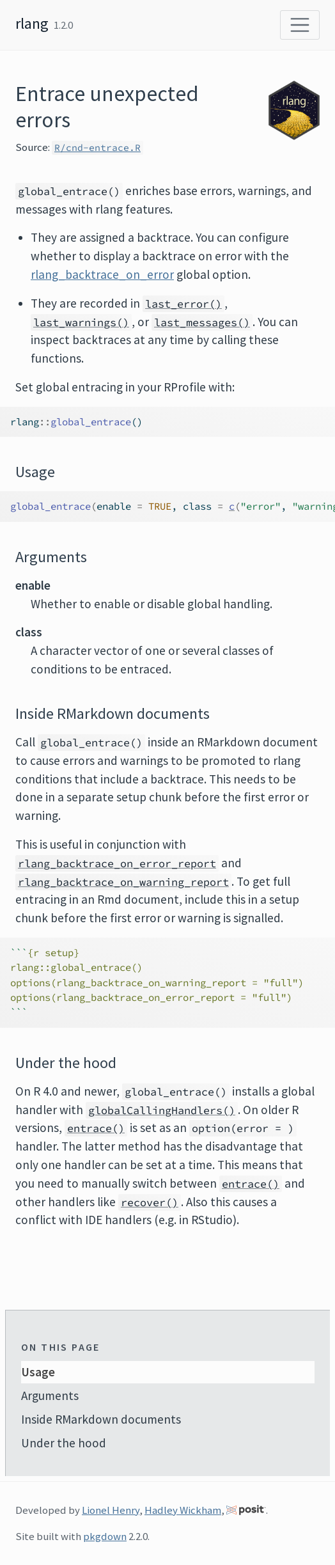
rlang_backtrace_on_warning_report (123, 882)
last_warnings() (81, 322)
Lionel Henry (110, 1510)
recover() (149, 1202)
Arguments (50, 1395)
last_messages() (202, 322)
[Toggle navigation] (300, 25)
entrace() (96, 1128)
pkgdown (105, 1536)
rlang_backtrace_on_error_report (117, 863)
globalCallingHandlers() (161, 1110)
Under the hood (63, 1443)
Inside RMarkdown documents (101, 1419)
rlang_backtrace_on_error (102, 274)
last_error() (183, 304)
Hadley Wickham (182, 1510)
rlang (32, 23)
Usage (38, 1372)
